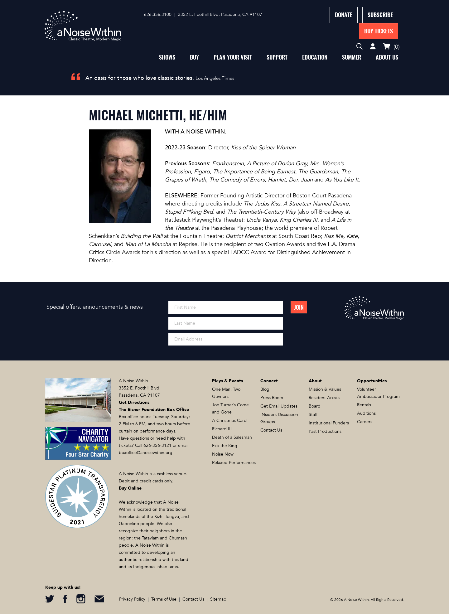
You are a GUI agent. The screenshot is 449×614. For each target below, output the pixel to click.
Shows (167, 57)
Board (315, 406)
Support (277, 57)
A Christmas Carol (229, 420)
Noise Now (223, 454)
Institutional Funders (329, 423)
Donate (343, 15)
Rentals (364, 405)
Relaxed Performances (234, 463)
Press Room (271, 398)
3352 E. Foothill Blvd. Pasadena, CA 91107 (220, 14)
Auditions (366, 413)
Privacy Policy (132, 599)
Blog (264, 389)
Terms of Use (163, 599)
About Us (387, 57)
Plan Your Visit (233, 57)
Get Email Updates (278, 406)
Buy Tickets (378, 31)
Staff (313, 415)
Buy (194, 57)
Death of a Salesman (232, 437)
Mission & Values (325, 389)
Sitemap (218, 599)
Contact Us (271, 430)
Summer (351, 57)
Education (314, 57)
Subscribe (380, 15)
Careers (364, 422)
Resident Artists (324, 398)
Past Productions (325, 431)
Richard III (222, 429)
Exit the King (224, 446)
